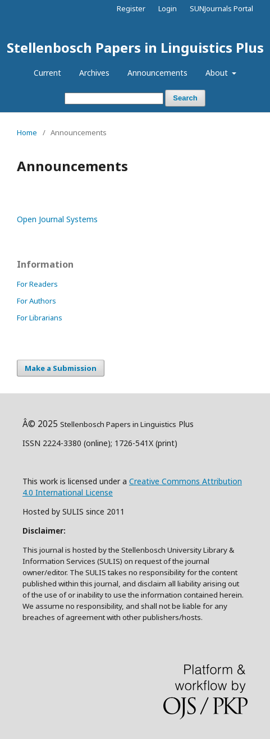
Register (131, 8)
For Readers (37, 284)
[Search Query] (114, 98)
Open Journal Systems (57, 219)
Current (47, 72)
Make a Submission (61, 368)
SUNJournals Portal (221, 8)
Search (185, 98)
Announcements (157, 72)
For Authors (36, 301)
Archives (94, 72)
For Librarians (39, 318)
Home (27, 132)
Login (167, 8)
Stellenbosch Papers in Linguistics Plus (135, 47)
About (217, 72)
